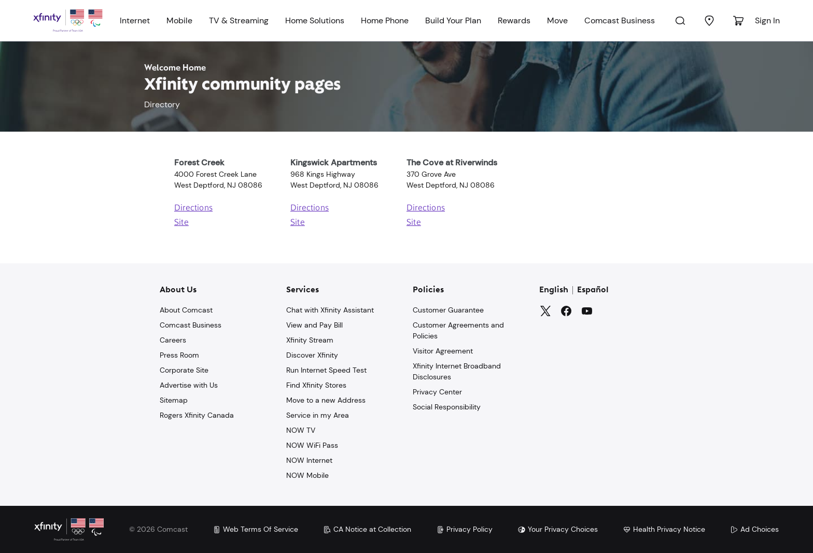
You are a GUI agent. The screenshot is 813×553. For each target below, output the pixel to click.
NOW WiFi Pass (312, 445)
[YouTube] (587, 311)
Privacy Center (437, 391)
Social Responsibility (447, 407)
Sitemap (174, 400)
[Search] (680, 20)
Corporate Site (184, 370)
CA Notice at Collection (367, 529)
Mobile (179, 20)
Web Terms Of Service (255, 529)
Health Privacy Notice (664, 529)
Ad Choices (754, 529)
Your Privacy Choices (557, 529)
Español (593, 290)
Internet (135, 20)
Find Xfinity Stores (316, 385)
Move (557, 20)
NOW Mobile (307, 475)
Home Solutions (314, 20)
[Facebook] (566, 311)
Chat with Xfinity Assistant (330, 310)
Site (181, 223)
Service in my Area (317, 415)
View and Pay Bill (314, 325)
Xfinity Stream (309, 340)
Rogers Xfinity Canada (197, 415)
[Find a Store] (709, 20)
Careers (173, 340)
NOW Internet (309, 460)
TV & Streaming (239, 20)
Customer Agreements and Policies (458, 330)
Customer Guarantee (448, 310)
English (553, 290)
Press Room (179, 355)
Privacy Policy (464, 529)
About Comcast (186, 310)
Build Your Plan (453, 20)
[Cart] (738, 20)
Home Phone (385, 20)
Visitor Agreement (443, 351)
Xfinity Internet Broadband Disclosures (457, 371)
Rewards (514, 20)
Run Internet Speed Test (326, 370)
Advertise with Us (189, 385)
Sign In (767, 20)
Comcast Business (619, 20)
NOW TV (300, 430)
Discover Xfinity (312, 355)
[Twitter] (545, 311)
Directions (193, 208)
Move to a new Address (326, 400)
